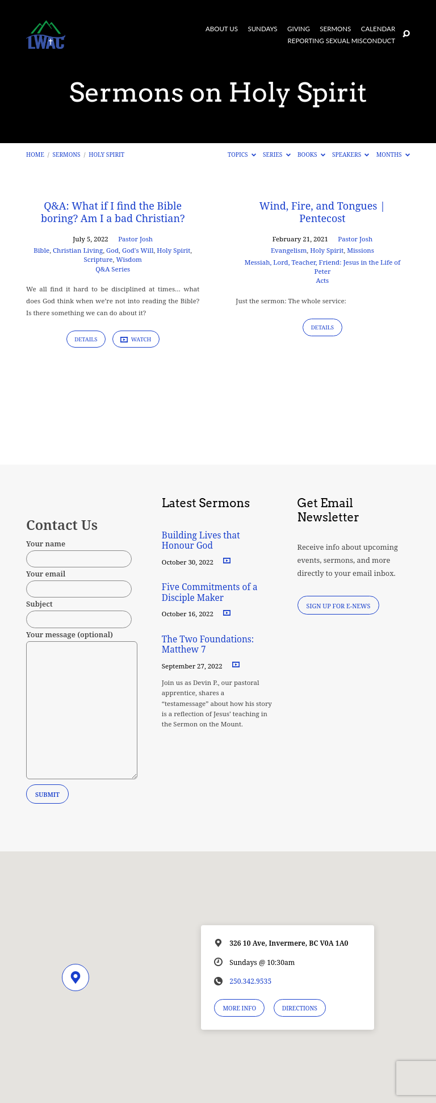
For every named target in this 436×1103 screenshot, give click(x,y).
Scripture (97, 259)
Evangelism (289, 250)
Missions (360, 250)
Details (86, 339)
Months (393, 154)
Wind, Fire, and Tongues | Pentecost (322, 212)
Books (311, 154)
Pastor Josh (135, 239)
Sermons (335, 29)
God (112, 250)
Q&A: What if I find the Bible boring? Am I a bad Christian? (113, 212)
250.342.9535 (250, 981)
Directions (299, 1008)
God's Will (138, 250)
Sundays (262, 29)
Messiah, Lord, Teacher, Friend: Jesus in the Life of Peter (323, 266)
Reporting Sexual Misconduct (342, 40)
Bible (41, 250)
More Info (239, 1008)
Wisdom (129, 259)
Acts (322, 280)
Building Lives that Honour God (201, 540)
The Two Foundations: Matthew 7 (208, 644)
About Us (222, 29)
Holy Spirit (106, 154)
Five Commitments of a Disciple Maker (210, 592)
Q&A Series (112, 269)
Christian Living (78, 250)
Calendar (378, 29)
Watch (135, 339)
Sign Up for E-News (339, 605)
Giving (298, 29)
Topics (242, 154)
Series (277, 154)
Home (35, 154)
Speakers (350, 154)
